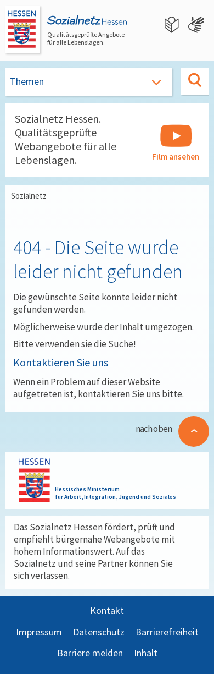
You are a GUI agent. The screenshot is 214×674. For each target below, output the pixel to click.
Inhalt (145, 652)
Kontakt (107, 610)
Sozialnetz (29, 195)
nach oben (154, 429)
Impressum (39, 632)
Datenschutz (99, 632)
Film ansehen (175, 143)
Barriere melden (90, 652)
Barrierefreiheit (167, 632)
